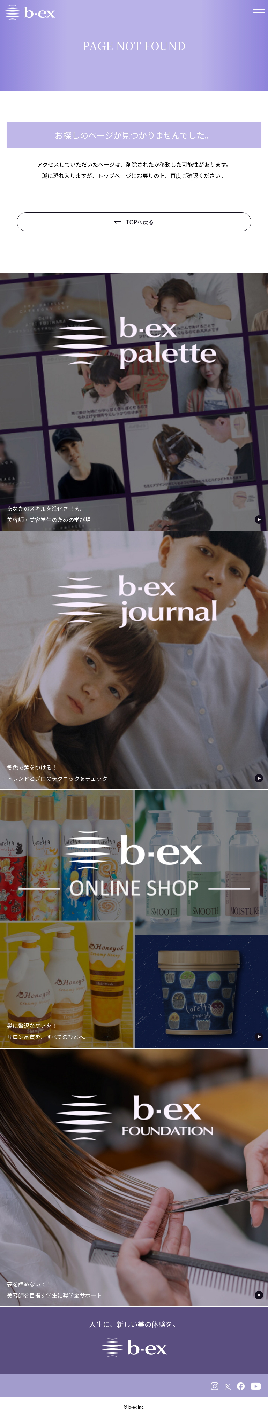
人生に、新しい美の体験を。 (134, 1338)
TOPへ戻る (134, 222)
